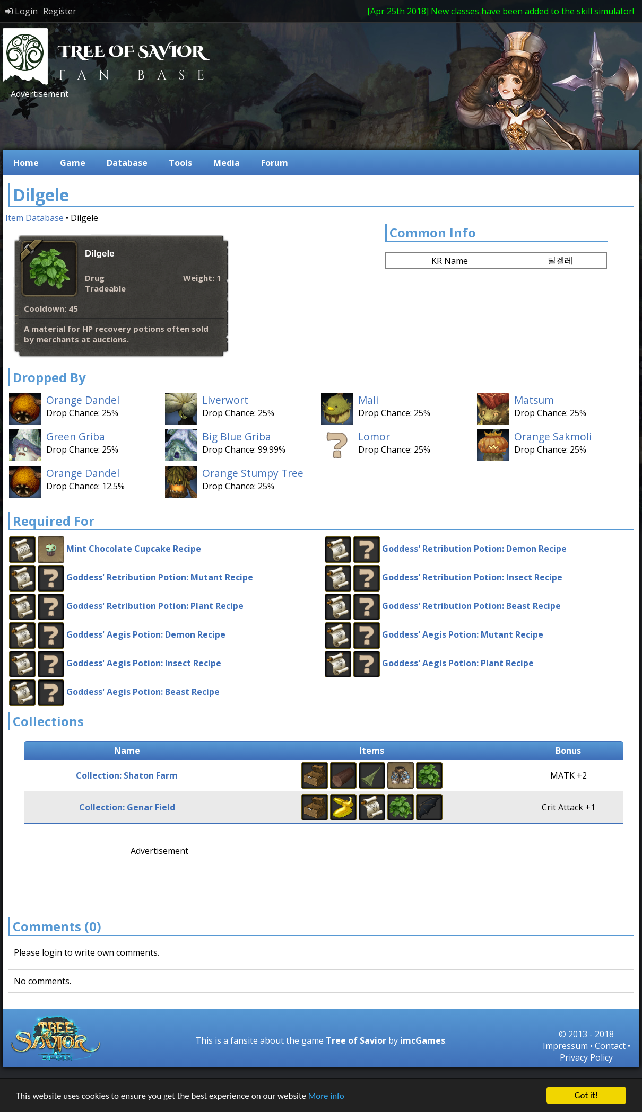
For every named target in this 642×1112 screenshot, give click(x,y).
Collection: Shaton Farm (127, 775)
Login (21, 11)
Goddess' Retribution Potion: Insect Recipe (472, 577)
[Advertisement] (201, 123)
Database (127, 163)
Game (72, 163)
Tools (180, 163)
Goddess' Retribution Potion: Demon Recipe (474, 548)
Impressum (565, 1046)
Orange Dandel (82, 400)
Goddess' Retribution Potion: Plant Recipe (155, 606)
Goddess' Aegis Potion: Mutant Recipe (462, 634)
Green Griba (75, 436)
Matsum (534, 400)
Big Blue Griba (236, 436)
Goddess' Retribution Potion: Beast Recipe (471, 606)
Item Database (34, 218)
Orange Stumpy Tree (252, 473)
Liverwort (225, 400)
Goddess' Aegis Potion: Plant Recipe (458, 663)
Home (26, 163)
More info (326, 1096)
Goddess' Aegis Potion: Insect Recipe (143, 663)
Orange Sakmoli (553, 436)
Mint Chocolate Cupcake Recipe (133, 548)
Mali (368, 400)
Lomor (374, 436)
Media (226, 163)
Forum (274, 163)
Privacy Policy (586, 1057)
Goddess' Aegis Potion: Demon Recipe (145, 634)
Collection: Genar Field (127, 807)
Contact (610, 1046)
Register (59, 11)
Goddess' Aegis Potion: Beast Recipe (143, 692)
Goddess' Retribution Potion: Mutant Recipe (159, 577)
